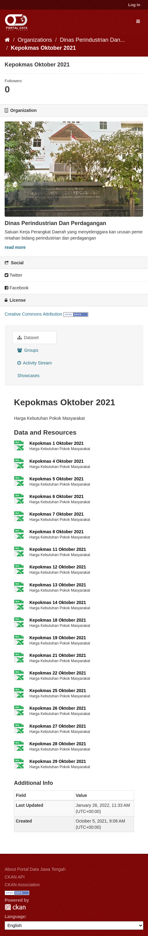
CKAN (15, 907)
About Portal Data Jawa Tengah (35, 869)
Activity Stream (34, 362)
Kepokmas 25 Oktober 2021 (57, 690)
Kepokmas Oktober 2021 (43, 48)
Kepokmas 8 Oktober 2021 (56, 531)
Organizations (35, 40)
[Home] (7, 40)
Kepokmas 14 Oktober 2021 (57, 602)
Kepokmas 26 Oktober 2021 (57, 708)
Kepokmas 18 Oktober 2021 (57, 620)
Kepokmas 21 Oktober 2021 (57, 655)
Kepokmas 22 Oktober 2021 (57, 672)
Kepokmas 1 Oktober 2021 (56, 443)
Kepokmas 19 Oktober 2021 (57, 637)
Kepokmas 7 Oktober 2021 (56, 514)
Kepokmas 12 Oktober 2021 (57, 566)
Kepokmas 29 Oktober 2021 (57, 761)
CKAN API (15, 876)
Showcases (28, 375)
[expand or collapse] (138, 21)
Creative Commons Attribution (33, 314)
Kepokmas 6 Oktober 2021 (56, 496)
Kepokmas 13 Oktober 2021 (57, 584)
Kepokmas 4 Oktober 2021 (56, 461)
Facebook (16, 287)
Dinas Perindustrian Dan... (92, 40)
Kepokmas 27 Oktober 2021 (57, 726)
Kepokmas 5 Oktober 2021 (56, 478)
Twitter (13, 275)
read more (15, 247)
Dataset (28, 337)
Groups (27, 350)
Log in (134, 4)
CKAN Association (22, 884)
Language (15, 916)
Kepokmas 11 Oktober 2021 (57, 549)
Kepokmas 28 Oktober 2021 (57, 743)
